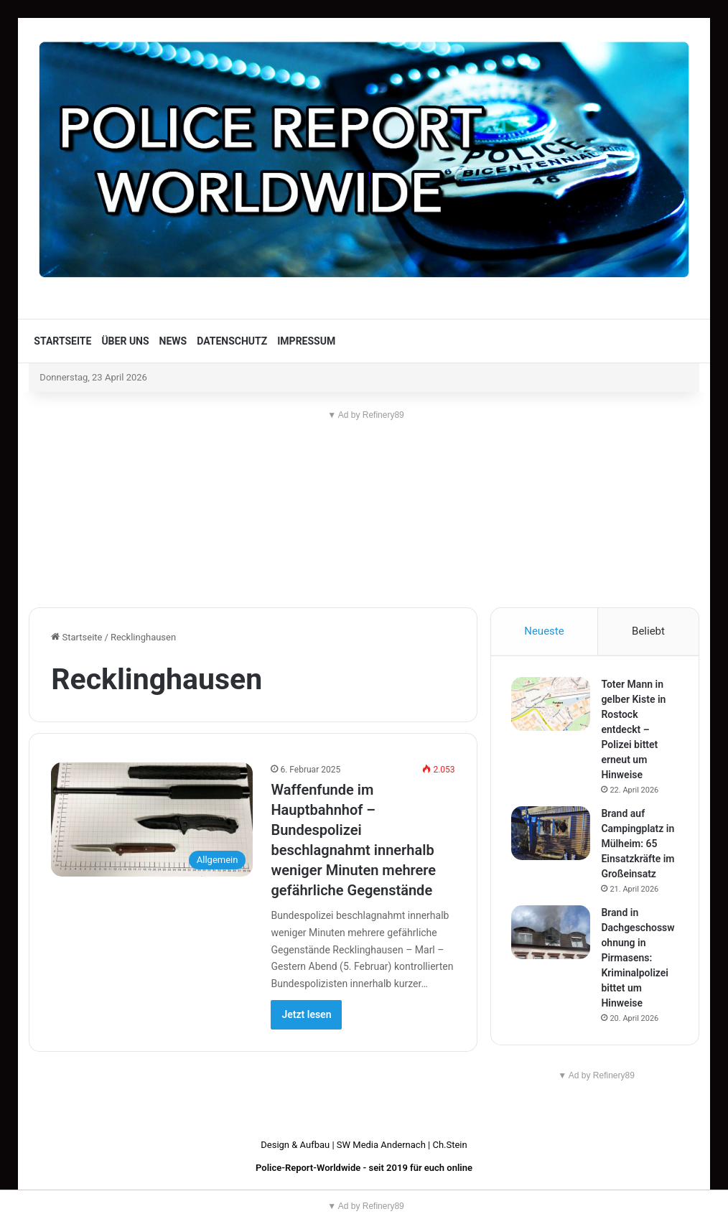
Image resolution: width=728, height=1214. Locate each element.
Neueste (544, 631)
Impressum (306, 341)
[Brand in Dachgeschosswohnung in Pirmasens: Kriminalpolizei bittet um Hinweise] (552, 933)
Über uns (125, 341)
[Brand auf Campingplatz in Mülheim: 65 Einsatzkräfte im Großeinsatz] (552, 834)
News (173, 341)
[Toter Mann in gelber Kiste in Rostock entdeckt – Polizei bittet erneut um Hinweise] (552, 705)
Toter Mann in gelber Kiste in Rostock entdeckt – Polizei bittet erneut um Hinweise (634, 730)
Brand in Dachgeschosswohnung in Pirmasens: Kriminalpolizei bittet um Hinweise (639, 958)
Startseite (62, 341)
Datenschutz (232, 341)
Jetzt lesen (306, 1014)
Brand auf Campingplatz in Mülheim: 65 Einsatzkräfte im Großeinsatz (639, 844)
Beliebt (648, 631)
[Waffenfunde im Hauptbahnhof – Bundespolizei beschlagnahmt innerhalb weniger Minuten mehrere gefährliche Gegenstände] (152, 819)
